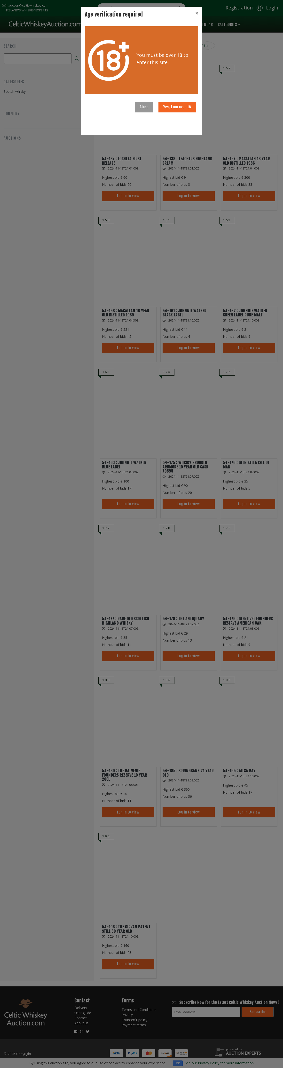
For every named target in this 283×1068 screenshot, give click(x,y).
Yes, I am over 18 (177, 107)
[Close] (196, 13)
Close (144, 107)
